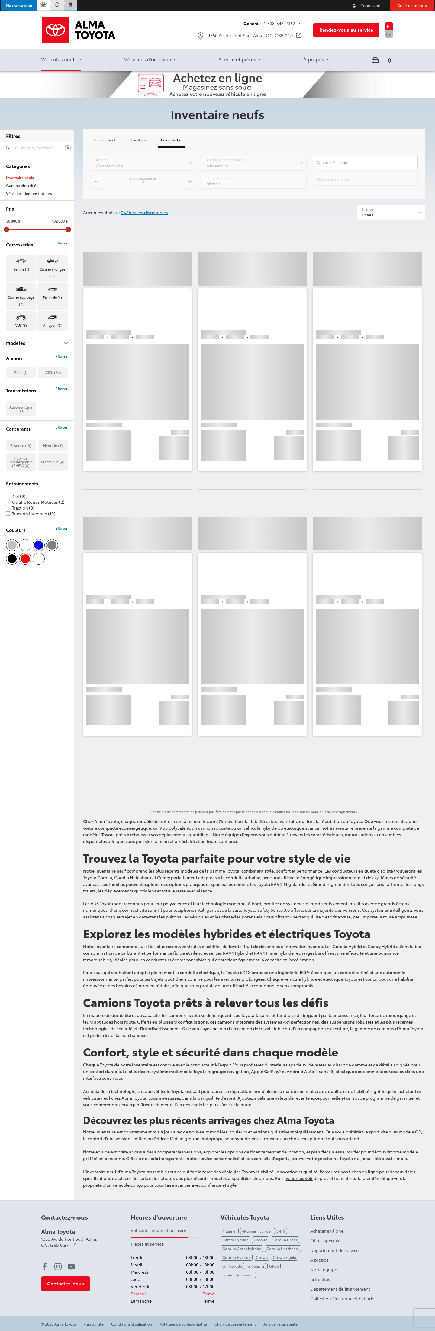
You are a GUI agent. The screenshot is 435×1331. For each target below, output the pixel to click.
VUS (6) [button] (21, 325)
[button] (19, 5)
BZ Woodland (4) (21, 351)
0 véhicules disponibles (144, 212)
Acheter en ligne (326, 1231)
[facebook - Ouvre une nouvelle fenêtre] (44, 1266)
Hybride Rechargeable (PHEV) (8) (20, 540)
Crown (262, 1257)
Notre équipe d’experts (235, 834)
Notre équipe (96, 1152)
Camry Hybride (235, 1239)
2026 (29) (53, 450)
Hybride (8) (53, 523)
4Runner (229, 1230)
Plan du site (93, 1324)
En (389, 33)
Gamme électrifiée (22, 185)
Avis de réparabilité (280, 1324)
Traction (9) (23, 586)
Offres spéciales (326, 1240)
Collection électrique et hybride (342, 1298)
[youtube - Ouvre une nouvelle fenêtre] (71, 1266)
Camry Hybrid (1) (20, 359)
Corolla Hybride (236, 1257)
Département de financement (340, 1289)
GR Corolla (232, 1265)
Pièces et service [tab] (147, 1244)
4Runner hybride (256, 1230)
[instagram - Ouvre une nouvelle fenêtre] (58, 1266)
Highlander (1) (18, 382)
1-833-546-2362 (279, 23)
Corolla (260, 1239)
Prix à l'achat (172, 140)
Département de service (334, 1250)
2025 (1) (20, 450)
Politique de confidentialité (183, 1324)
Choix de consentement (235, 1324)
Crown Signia (284, 1257)
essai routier (347, 1152)
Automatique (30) (20, 487)
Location (138, 140)
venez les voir (299, 1178)
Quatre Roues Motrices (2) (38, 580)
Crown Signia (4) (20, 375)
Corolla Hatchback (282, 1248)
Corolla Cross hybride (241, 1248)
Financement (105, 140)
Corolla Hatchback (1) (25, 367)
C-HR (280, 1230)
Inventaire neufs (20, 177)
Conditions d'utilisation (131, 1324)
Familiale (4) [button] (52, 297)
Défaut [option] (368, 214)
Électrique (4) (52, 540)
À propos (319, 1260)
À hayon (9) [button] (52, 325)
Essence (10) (20, 523)
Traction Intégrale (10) (33, 592)
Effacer (62, 243)
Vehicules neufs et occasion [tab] (159, 1230)
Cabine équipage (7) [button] (21, 300)
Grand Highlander (238, 1274)
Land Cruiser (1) (19, 390)
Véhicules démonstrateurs (29, 193)
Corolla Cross (284, 1239)
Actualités (320, 1279)
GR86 (274, 1265)
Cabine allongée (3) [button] (52, 272)
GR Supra (255, 1265)
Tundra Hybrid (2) (21, 422)
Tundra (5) (14, 414)
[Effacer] (68, 148)
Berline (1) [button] (21, 269)
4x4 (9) (18, 575)
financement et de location (277, 1152)
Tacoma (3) (15, 406)
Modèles (37, 343)
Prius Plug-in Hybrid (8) (26, 398)
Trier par (368, 209)
